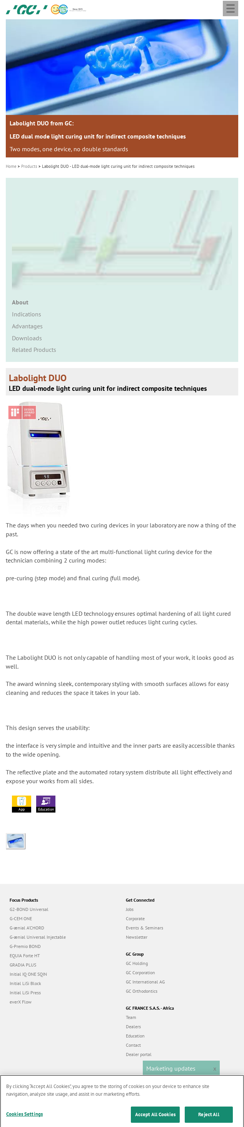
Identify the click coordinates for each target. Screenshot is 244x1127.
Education (45, 804)
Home (11, 166)
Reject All (208, 1117)
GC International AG (145, 982)
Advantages (27, 326)
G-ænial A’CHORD (27, 928)
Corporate (135, 918)
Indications (26, 314)
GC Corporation (140, 972)
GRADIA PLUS (23, 965)
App (21, 804)
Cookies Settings (24, 1117)
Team (131, 1017)
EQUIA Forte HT (25, 955)
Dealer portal (139, 1054)
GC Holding (137, 963)
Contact (133, 1045)
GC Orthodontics (141, 991)
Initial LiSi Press (25, 992)
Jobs (130, 909)
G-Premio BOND (25, 946)
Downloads (27, 338)
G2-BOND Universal (29, 909)
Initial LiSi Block (25, 983)
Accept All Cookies (155, 1117)
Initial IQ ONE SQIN (28, 974)
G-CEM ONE (21, 918)
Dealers (133, 1026)
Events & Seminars (144, 928)
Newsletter (136, 937)
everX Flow (21, 1002)
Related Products (34, 349)
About (20, 302)
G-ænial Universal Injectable (38, 937)
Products (29, 166)
